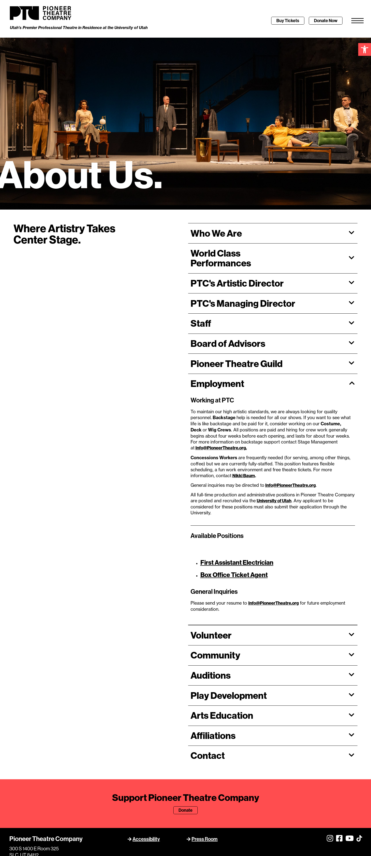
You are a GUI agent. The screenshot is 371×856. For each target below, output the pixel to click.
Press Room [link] (205, 794)
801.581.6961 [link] (23, 841)
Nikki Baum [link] (243, 430)
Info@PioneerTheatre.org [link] (290, 440)
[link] (364, 49)
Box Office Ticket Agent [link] (234, 530)
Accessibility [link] (146, 794)
